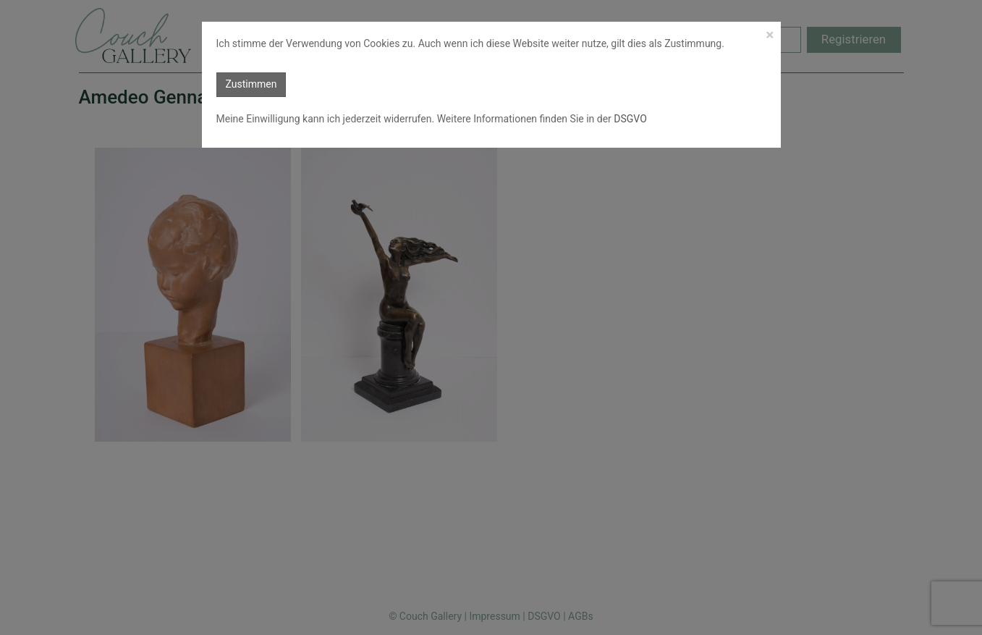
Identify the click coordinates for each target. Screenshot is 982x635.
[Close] (770, 35)
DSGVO (629, 119)
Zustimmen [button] (251, 84)
